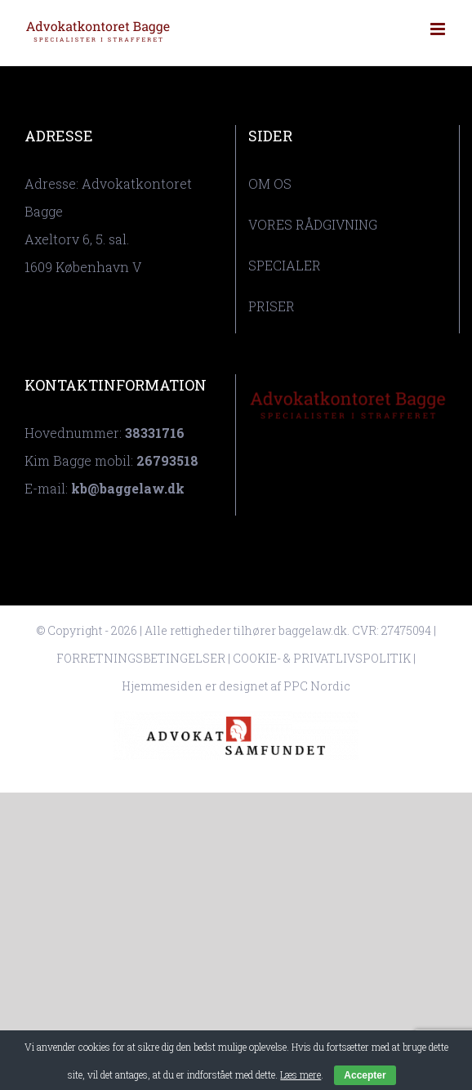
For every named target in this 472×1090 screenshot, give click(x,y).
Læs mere (300, 1074)
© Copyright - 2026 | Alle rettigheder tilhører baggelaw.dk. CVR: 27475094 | (236, 630)
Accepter (364, 1075)
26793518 (167, 460)
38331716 (155, 432)
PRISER (271, 306)
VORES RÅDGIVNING (312, 224)
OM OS (270, 183)
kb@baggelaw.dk (128, 488)
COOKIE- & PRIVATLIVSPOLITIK (322, 658)
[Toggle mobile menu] (439, 29)
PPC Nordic (316, 686)
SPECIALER (284, 265)
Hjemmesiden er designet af (202, 686)
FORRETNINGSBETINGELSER (140, 658)
